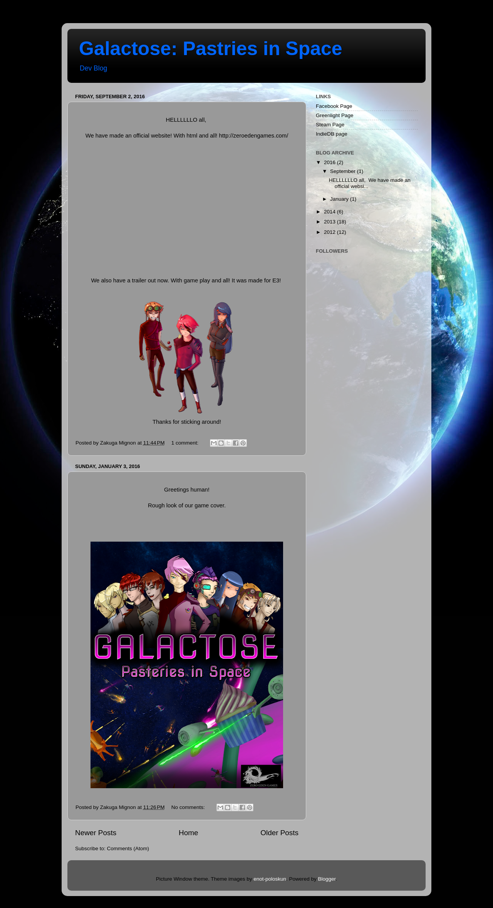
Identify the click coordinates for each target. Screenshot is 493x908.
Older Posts (279, 833)
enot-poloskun (269, 879)
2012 (330, 232)
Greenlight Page (335, 115)
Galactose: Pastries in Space (210, 48)
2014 (330, 212)
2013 (330, 222)
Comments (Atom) (128, 848)
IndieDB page (331, 134)
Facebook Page (334, 106)
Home (188, 833)
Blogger (327, 879)
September (343, 171)
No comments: (188, 807)
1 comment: (185, 443)
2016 (330, 162)
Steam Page (330, 125)
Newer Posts (95, 833)
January (340, 199)
